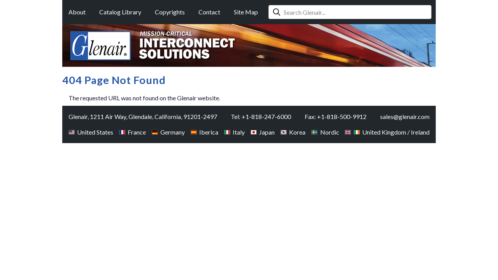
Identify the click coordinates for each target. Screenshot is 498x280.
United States (90, 132)
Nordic (325, 132)
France (132, 132)
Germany (168, 132)
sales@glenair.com (405, 116)
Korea (293, 132)
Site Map (246, 12)
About (77, 12)
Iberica (204, 132)
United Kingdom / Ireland (387, 132)
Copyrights (170, 12)
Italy (234, 132)
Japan (263, 132)
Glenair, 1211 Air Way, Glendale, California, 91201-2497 (142, 116)
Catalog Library (120, 12)
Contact (209, 12)
